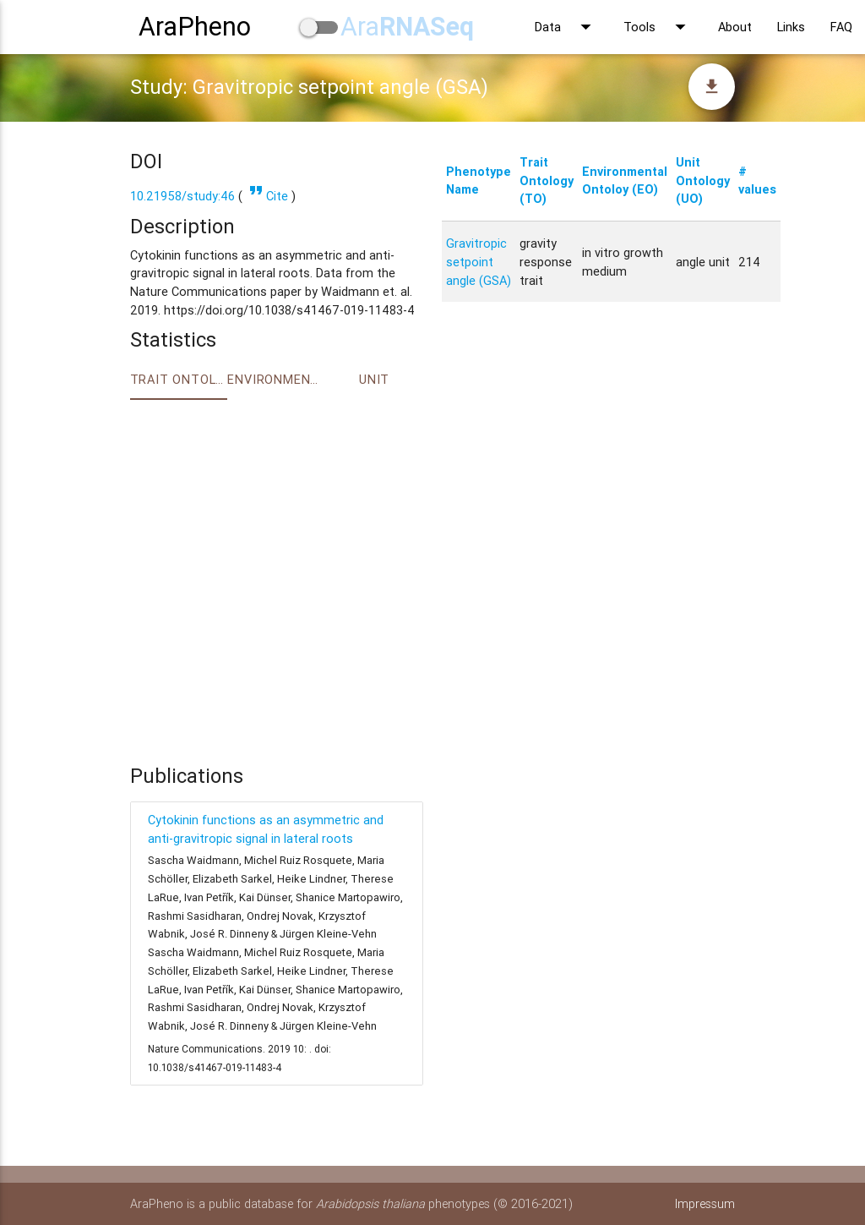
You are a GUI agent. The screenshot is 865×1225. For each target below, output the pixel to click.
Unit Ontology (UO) (703, 180)
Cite (266, 196)
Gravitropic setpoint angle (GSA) (478, 261)
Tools (658, 27)
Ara (407, 26)
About (735, 27)
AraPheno (195, 26)
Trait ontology (179, 379)
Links (791, 27)
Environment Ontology (276, 379)
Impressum (705, 1203)
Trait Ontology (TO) (547, 180)
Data (566, 27)
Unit (374, 379)
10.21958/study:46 (182, 196)
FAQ (841, 27)
